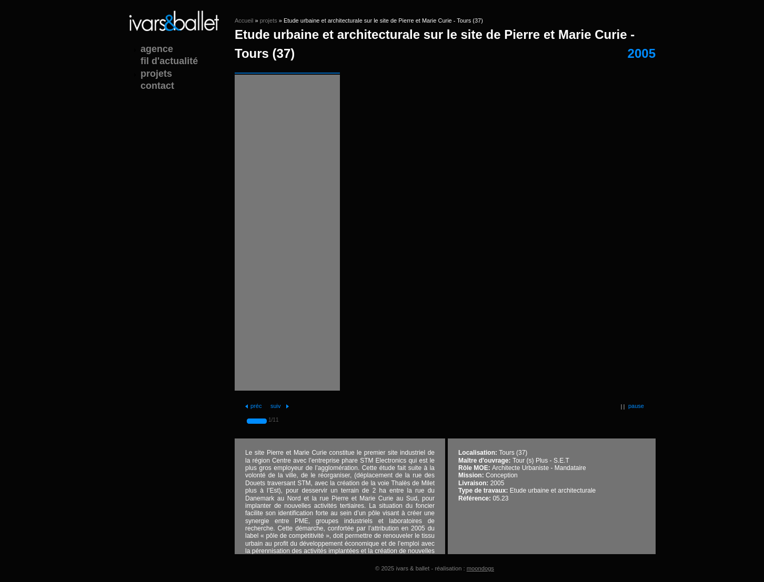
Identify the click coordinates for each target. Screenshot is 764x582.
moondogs (480, 568)
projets (268, 20)
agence (156, 49)
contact (157, 85)
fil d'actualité (169, 61)
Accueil (244, 20)
